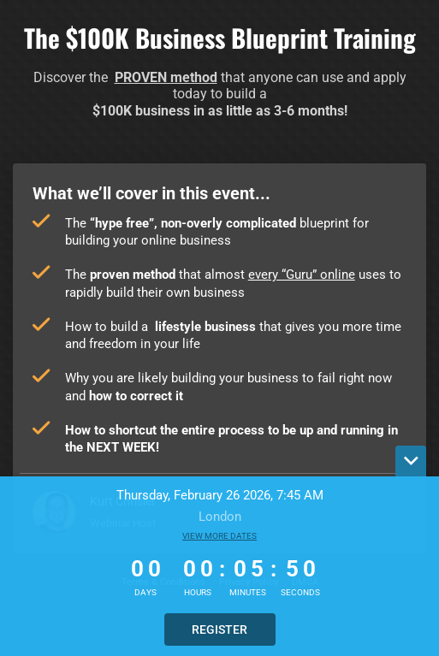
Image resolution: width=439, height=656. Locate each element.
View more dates (219, 536)
